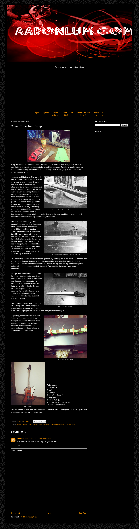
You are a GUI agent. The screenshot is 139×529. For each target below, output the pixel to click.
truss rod (61, 424)
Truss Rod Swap (70, 424)
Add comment (16, 450)
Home (49, 513)
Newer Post (15, 513)
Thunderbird (54, 424)
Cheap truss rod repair (35, 424)
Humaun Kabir (22, 438)
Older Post (82, 513)
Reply (19, 445)
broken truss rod (22, 424)
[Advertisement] (69, 88)
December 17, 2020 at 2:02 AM (40, 438)
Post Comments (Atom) (28, 517)
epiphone (46, 424)
